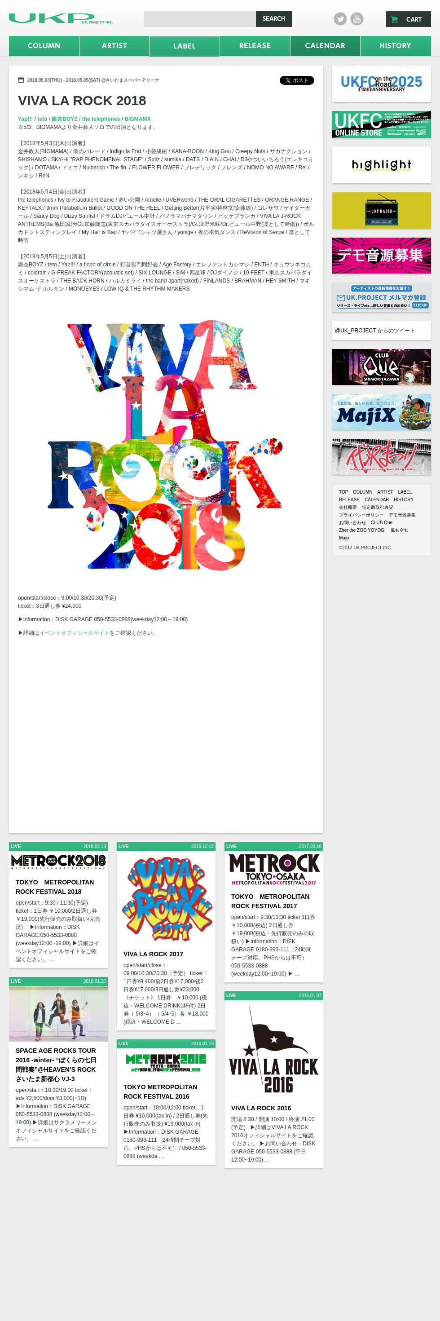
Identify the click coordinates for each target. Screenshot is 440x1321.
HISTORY (404, 499)
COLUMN (362, 492)
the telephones (102, 119)
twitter (340, 19)
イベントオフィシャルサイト (75, 633)
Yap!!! (26, 119)
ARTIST (385, 492)
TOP (343, 492)
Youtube (357, 19)
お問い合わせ (352, 522)
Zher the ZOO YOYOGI (362, 530)
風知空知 (400, 530)
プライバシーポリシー (361, 514)
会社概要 (348, 507)
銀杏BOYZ (65, 119)
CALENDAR (377, 499)
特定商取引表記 (377, 507)
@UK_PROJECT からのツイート (375, 330)
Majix (344, 537)
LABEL (405, 492)
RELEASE (349, 499)
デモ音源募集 (402, 514)
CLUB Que (381, 522)
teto (42, 119)
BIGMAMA (137, 119)
